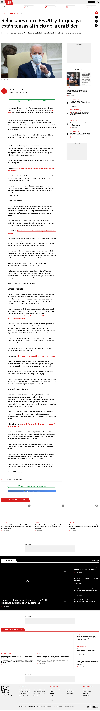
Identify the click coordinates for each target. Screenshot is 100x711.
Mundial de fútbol (75, 99)
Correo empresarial (24, 697)
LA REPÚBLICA (69, 690)
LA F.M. (51, 696)
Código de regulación (24, 695)
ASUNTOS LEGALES (70, 692)
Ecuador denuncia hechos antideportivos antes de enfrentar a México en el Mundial (80, 135)
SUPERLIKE (85, 694)
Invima (78, 634)
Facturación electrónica (39, 690)
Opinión (70, 2)
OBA (34, 699)
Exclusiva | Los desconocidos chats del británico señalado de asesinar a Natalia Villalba (78, 92)
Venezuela (4, 522)
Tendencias (63, 2)
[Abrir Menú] (2, 2)
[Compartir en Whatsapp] (96, 25)
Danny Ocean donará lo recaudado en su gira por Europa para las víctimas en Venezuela (87, 663)
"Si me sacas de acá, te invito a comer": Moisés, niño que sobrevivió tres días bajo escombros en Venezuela (83, 526)
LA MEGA (52, 701)
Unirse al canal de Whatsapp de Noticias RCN (32, 101)
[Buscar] (98, 2)
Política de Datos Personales (45, 707)
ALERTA (52, 698)
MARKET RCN (86, 696)
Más (94, 561)
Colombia (17, 2)
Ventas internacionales (39, 695)
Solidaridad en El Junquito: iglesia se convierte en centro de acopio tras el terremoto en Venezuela (49, 526)
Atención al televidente (25, 692)
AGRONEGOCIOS (69, 694)
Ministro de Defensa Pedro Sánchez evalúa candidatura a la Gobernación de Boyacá (86, 569)
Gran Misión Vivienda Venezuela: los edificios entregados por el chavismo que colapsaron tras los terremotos (15, 526)
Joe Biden (9, 479)
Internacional (25, 2)
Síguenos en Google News (32, 491)
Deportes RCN (35, 2)
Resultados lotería (6, 654)
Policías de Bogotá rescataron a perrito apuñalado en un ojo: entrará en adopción (53, 657)
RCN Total (52, 692)
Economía (54, 2)
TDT (59, 690)
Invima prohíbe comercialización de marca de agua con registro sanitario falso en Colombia (87, 638)
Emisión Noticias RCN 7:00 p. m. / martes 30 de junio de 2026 (86, 579)
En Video (9, 561)
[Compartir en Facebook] (96, 17)
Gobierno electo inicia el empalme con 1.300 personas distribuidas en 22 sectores (25, 602)
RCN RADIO (52, 694)
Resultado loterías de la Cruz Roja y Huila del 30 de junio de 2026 (17, 657)
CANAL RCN (91, 2)
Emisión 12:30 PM (50, 7)
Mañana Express (28, 7)
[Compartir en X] (96, 21)
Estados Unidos (18, 479)
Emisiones (6, 7)
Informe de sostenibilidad (36, 693)
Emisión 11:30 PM (93, 7)
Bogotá (68, 88)
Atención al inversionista (22, 701)
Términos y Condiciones (70, 707)
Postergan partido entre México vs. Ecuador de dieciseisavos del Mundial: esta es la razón (80, 103)
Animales (39, 654)
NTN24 (51, 690)
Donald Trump (73, 121)
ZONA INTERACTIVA (87, 692)
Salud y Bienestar (45, 2)
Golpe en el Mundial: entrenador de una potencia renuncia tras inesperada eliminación (87, 651)
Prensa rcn (22, 699)
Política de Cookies (58, 707)
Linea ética (35, 697)
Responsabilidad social (25, 690)
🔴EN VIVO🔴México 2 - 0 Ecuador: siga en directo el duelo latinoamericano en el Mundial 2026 (80, 114)
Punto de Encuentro (79, 2)
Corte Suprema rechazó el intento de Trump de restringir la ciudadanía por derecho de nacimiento (79, 125)
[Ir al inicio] (9, 2)
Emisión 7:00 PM (71, 7)
